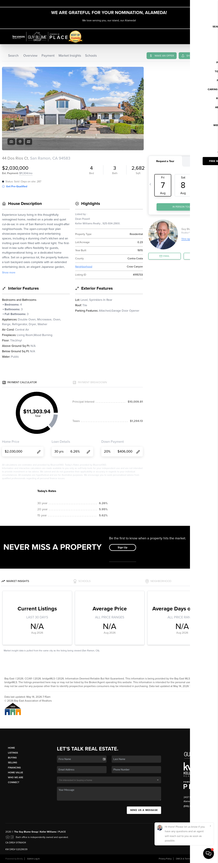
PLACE (62, 831)
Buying (12, 757)
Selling (12, 762)
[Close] (210, 826)
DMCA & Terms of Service (188, 858)
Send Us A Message (144, 810)
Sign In (205, 3)
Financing (14, 767)
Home (11, 747)
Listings (13, 752)
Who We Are (15, 777)
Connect (13, 782)
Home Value (15, 772)
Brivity (20, 858)
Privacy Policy (165, 858)
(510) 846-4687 (192, 806)
